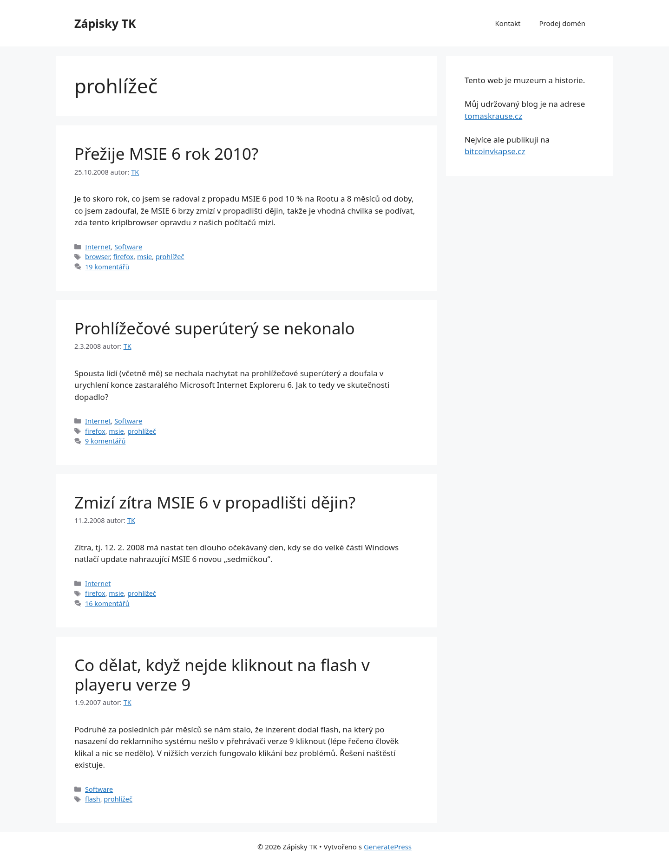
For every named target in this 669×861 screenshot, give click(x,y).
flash (92, 799)
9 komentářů (105, 441)
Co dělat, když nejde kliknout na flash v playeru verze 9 (222, 674)
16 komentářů (107, 603)
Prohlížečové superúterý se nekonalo (214, 328)
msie (144, 256)
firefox (123, 256)
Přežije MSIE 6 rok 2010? (166, 153)
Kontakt (508, 23)
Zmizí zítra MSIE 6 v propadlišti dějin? (214, 502)
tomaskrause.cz (493, 116)
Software (128, 246)
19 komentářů (107, 266)
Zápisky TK (105, 23)
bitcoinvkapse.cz (495, 151)
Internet (98, 246)
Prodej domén (562, 23)
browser (97, 256)
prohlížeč (170, 256)
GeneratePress (388, 846)
